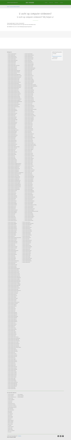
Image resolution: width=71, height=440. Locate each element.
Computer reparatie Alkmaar (12, 61)
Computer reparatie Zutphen (26, 255)
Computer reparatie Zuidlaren (26, 253)
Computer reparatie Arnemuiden (12, 113)
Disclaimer (19, 435)
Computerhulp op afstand (11, 404)
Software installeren (11, 426)
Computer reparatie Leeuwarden (29, 155)
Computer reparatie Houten (29, 123)
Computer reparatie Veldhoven (12, 360)
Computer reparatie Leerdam (29, 153)
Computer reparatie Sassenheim (12, 295)
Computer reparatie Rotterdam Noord (13, 286)
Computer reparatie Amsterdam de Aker (13, 79)
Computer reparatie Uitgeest (12, 331)
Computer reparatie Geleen (28, 70)
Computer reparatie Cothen (12, 149)
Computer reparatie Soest (11, 311)
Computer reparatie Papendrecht (12, 241)
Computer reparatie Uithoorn (12, 333)
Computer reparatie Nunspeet (29, 220)
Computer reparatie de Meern (12, 154)
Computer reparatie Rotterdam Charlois (13, 272)
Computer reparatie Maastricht (29, 181)
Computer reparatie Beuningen (12, 131)
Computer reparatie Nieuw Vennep (30, 208)
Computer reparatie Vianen (12, 365)
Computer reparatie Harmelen (29, 95)
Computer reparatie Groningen (29, 79)
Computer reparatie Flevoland (29, 65)
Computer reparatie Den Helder (12, 190)
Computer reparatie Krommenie (29, 146)
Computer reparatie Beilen (11, 127)
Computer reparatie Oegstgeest (12, 223)
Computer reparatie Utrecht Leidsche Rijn (14, 340)
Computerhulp (10, 402)
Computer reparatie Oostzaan (12, 231)
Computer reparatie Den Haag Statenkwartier (14, 186)
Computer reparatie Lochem (29, 168)
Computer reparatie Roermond (12, 262)
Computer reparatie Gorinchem (29, 75)
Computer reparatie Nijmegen (29, 213)
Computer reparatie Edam (11, 213)
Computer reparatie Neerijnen (29, 207)
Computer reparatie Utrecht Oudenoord (13, 343)
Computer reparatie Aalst (11, 55)
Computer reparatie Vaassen (12, 348)
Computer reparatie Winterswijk (26, 229)
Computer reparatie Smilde (12, 308)
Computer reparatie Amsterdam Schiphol (14, 95)
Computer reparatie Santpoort (12, 294)
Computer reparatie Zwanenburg (27, 258)
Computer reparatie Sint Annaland (13, 303)
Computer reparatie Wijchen (26, 222)
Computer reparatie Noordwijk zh (29, 216)
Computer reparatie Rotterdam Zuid (13, 291)
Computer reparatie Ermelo (28, 61)
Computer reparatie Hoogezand (29, 119)
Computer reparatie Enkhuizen (29, 57)
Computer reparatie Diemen (12, 194)
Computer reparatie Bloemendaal (12, 135)
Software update (10, 429)
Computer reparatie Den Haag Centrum (13, 167)
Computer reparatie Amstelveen (12, 69)
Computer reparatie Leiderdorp (29, 158)
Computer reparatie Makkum (29, 184)
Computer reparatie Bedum (12, 124)
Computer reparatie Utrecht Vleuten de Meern (14, 347)
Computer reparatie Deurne (12, 191)
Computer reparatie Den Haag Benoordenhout (14, 163)
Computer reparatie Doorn (11, 199)
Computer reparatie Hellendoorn (29, 105)
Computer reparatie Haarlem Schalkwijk (30, 84)
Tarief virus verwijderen (11, 430)
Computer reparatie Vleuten (12, 370)
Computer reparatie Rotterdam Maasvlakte (14, 285)
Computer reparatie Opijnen (12, 233)
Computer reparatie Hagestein (29, 87)
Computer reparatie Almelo (12, 62)
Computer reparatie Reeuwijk (12, 251)
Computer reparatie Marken (29, 185)
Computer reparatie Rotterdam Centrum (13, 271)
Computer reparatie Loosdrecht (29, 171)
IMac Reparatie (10, 411)
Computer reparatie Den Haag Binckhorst (14, 166)
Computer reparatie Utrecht (12, 335)
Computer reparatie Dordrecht (12, 200)
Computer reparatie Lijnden (29, 163)
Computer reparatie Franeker (29, 66)
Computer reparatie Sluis (11, 307)
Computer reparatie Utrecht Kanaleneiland (14, 338)
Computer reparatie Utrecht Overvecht (13, 344)
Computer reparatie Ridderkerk (12, 254)
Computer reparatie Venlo (11, 362)
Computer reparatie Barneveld (12, 123)
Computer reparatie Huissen (29, 124)
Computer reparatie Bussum (12, 145)
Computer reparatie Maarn (28, 173)
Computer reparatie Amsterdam (12, 73)
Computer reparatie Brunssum (12, 141)
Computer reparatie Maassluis (29, 180)
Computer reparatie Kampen (29, 136)
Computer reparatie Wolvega (26, 233)
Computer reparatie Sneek (11, 309)
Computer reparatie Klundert (29, 141)
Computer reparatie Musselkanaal (29, 200)
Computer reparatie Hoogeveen (29, 118)
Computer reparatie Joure (28, 132)
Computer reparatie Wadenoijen (12, 383)
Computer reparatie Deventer (12, 193)
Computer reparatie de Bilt (11, 153)
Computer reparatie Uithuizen (12, 334)
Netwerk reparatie (10, 422)
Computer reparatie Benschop (12, 128)
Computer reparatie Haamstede (29, 82)
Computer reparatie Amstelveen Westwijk (14, 71)
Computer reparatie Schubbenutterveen (13, 302)
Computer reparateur (11, 394)
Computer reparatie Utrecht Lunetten (13, 342)
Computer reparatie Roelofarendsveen (13, 260)
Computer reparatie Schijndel (12, 300)
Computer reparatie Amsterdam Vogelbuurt (14, 100)
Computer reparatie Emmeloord (29, 55)
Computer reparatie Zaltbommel (27, 240)
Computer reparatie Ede (11, 215)
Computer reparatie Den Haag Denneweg (14, 168)
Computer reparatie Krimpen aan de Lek (30, 145)
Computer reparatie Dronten (12, 206)
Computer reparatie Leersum (29, 154)
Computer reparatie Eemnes (12, 217)
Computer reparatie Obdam (12, 222)
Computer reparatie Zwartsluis (26, 259)
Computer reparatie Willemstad (26, 224)
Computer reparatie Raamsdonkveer (13, 250)
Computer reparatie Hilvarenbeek (29, 111)
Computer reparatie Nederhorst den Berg (30, 204)
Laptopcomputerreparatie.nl (12, 2)
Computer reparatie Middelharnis (29, 191)
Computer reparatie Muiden (29, 199)
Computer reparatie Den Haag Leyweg (13, 175)
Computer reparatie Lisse (28, 167)
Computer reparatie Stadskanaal (12, 317)
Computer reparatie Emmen (29, 56)
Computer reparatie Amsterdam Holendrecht (14, 82)
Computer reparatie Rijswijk (12, 258)
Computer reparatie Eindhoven (12, 220)
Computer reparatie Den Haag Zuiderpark (14, 189)
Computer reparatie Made (28, 182)
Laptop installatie (10, 416)
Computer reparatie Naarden (29, 203)
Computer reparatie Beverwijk (12, 132)
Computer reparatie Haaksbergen (29, 80)
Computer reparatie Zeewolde (26, 242)
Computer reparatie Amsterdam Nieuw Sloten (14, 87)
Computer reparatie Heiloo (28, 104)
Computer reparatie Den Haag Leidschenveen (14, 173)
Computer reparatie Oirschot (12, 224)
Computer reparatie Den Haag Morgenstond (14, 180)
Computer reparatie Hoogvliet (29, 120)
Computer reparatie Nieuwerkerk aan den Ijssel (31, 211)
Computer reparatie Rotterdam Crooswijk (14, 273)
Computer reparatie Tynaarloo (12, 329)
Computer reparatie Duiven (12, 208)
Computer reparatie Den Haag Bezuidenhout (14, 164)
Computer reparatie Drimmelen (12, 204)
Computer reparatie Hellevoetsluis (29, 106)
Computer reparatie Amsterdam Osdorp (13, 91)
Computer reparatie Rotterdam (12, 267)
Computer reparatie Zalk (25, 238)
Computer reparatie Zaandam (26, 237)
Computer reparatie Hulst (28, 127)
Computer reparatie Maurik (28, 186)
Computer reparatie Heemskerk (29, 97)
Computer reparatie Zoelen (26, 249)
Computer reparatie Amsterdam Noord (13, 88)
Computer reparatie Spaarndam (12, 312)
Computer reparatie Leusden (29, 162)
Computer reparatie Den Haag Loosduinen (14, 176)
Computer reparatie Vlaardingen (12, 369)
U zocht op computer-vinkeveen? (15, 6)
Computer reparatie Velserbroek (12, 361)
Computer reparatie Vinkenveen (12, 366)
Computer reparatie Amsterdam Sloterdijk (14, 96)
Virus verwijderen (20, 394)
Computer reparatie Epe (28, 60)
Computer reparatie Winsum (26, 228)
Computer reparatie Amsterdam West (13, 102)
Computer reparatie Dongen (12, 198)
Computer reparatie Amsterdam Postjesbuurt (14, 93)
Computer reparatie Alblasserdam (12, 60)
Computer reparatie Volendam (12, 373)
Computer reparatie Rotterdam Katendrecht (14, 281)
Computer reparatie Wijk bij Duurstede (27, 223)
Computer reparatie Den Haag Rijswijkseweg (14, 184)
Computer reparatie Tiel (11, 326)
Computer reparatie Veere (11, 357)
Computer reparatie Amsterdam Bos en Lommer (15, 75)
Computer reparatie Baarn (11, 120)
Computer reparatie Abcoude (12, 56)
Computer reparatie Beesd (11, 126)
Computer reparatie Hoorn (28, 122)
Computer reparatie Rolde (11, 263)
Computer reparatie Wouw (26, 236)
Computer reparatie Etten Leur (29, 62)
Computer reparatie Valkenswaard (13, 351)
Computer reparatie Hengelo (29, 110)
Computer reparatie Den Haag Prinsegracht (14, 182)
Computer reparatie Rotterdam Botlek (13, 269)
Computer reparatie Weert (11, 387)
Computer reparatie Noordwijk (29, 215)
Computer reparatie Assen (11, 115)
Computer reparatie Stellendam (12, 320)
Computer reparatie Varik (11, 352)
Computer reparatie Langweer (29, 149)
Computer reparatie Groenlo (29, 78)
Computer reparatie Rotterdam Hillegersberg (14, 277)
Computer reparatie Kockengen (29, 142)
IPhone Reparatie (10, 413)
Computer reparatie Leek (28, 151)
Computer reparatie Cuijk (11, 150)
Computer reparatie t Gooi (11, 322)
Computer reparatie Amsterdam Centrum (14, 78)
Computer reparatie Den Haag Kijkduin (13, 171)
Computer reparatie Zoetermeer (26, 250)
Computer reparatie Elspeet (28, 53)
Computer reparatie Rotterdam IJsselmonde (14, 280)
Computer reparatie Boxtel (11, 137)
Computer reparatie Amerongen (12, 66)
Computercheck (10, 400)
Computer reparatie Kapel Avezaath (30, 137)
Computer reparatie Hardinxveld (29, 92)
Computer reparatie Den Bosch (12, 159)
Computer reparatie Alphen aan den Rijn (13, 65)
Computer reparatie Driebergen (12, 203)
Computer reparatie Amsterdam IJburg (13, 83)
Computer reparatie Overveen (12, 240)
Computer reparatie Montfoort (29, 198)
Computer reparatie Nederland (29, 206)
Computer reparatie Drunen (12, 207)
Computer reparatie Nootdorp (29, 217)
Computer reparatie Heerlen (29, 102)
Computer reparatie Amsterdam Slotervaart (14, 97)
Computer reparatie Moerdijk (29, 195)
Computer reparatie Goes (28, 73)
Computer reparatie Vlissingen (12, 371)
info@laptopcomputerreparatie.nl (57, 56)
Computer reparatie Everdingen (29, 64)
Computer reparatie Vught (11, 378)
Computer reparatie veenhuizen (12, 356)
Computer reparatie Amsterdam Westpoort (14, 104)
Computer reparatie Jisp (28, 131)
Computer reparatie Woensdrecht (27, 231)
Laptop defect (10, 415)
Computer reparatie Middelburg (29, 190)
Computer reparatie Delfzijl (12, 158)
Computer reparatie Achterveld (12, 57)
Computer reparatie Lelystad (29, 159)
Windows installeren (21, 395)
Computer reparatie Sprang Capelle (13, 316)
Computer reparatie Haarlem (29, 83)
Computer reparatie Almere (12, 64)
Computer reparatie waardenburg (12, 382)
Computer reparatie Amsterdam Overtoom (14, 92)
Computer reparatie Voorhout (12, 375)
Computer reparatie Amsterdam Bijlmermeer (14, 74)
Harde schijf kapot (10, 408)
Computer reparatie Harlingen (29, 93)
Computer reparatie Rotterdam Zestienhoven (14, 290)
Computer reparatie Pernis (11, 245)
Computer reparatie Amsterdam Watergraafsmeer (15, 101)
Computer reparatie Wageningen (12, 384)
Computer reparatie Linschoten (29, 166)
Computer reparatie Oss (11, 236)
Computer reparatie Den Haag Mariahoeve (14, 177)
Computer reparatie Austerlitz (12, 118)
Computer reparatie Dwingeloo (12, 212)
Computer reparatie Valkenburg (12, 349)
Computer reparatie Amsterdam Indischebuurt (14, 84)
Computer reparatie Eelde (11, 216)
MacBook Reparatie (10, 420)
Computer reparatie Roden (12, 259)
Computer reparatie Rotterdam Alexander (14, 268)
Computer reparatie (10, 395)
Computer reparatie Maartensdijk (29, 176)
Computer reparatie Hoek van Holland (30, 115)
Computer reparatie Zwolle (26, 262)
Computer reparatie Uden (11, 330)
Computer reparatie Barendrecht (12, 122)
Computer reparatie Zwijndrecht (27, 260)
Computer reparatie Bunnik (12, 142)
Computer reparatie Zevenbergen (27, 246)
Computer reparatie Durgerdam (12, 211)
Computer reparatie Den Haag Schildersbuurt (14, 185)
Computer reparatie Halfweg (29, 88)
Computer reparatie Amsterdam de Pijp (13, 80)
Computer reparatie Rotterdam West (13, 289)
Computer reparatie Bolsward (12, 136)
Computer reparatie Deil (11, 155)
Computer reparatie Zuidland (26, 251)
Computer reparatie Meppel (29, 189)
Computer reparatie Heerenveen (29, 100)
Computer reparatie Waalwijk (12, 380)
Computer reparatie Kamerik (29, 135)
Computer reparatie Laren (28, 150)
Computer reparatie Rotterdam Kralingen (14, 282)
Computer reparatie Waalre (12, 379)
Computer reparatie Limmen (29, 164)
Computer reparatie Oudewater (12, 238)
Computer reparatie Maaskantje (29, 177)
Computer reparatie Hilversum (29, 113)
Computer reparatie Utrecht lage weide (13, 339)
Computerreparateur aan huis (12, 407)
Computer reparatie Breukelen (12, 140)
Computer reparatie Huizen (28, 126)
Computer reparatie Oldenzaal (12, 227)
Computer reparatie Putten (12, 249)
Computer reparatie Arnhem (12, 114)
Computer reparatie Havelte (29, 96)
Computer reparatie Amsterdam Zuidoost (14, 106)
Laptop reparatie (10, 417)
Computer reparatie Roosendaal (12, 264)
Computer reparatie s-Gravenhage (13, 293)
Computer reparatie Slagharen (12, 304)
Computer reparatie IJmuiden (29, 128)
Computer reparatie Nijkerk (28, 212)
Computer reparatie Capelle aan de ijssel (13, 146)
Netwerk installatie (10, 421)
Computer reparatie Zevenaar (26, 245)
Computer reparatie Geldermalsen (29, 69)
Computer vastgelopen (11, 399)
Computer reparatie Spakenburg (12, 313)
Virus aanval (9, 431)
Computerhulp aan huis (11, 403)
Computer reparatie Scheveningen (13, 298)
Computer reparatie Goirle (28, 74)
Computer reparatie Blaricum (12, 133)
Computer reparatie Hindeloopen (29, 114)
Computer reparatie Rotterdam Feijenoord (14, 276)
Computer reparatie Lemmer (29, 160)
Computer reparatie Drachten (12, 202)
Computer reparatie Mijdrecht (29, 194)
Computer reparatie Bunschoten (12, 144)
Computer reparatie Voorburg (12, 374)
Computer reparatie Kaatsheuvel (29, 133)
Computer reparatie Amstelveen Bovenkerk (14, 70)
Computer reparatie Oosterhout (12, 228)
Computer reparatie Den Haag (12, 162)
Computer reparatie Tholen (12, 325)
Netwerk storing (10, 424)
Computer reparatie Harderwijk (29, 91)
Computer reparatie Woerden (26, 232)
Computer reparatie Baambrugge (12, 119)
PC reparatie (9, 425)
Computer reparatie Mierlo (28, 193)
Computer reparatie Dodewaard (12, 195)
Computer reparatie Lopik (28, 172)
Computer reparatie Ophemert (12, 232)
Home (8, 6)
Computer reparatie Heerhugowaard (30, 101)
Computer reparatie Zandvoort (26, 241)
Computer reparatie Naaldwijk (29, 202)
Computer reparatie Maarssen (29, 175)
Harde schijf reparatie (11, 409)
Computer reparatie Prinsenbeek (12, 246)
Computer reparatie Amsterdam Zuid (13, 105)
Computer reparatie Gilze (28, 71)
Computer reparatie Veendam (12, 353)
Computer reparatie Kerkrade (29, 140)
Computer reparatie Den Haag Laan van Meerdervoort (15, 172)
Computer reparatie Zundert (26, 254)
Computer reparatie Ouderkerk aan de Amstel (14, 237)
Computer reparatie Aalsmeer (12, 53)
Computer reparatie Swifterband (12, 321)
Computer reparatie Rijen (11, 255)
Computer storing (10, 398)
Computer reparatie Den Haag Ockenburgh (14, 181)
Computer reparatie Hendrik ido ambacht (30, 109)
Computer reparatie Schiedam (12, 299)
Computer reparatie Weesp (12, 388)
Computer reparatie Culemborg (12, 151)
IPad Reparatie (10, 412)
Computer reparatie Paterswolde (12, 242)
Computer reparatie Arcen (11, 111)
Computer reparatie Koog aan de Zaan (30, 144)
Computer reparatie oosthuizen (12, 229)
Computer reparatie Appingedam (12, 110)
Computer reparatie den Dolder (12, 160)
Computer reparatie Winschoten (27, 227)
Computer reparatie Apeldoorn (12, 109)
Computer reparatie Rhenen (12, 253)
